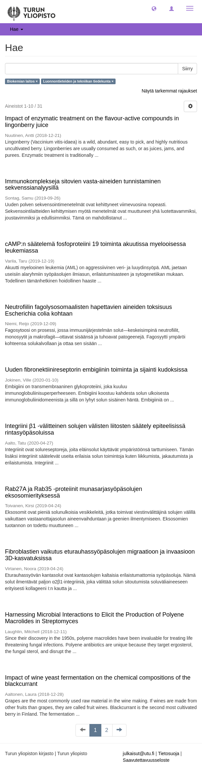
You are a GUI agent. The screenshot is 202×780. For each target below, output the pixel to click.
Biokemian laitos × (22, 81)
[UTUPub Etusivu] (31, 11)
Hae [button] (16, 29)
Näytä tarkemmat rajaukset (169, 90)
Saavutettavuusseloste (146, 760)
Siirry (187, 68)
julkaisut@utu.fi (138, 753)
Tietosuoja (168, 753)
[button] (154, 8)
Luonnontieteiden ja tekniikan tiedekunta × (78, 81)
